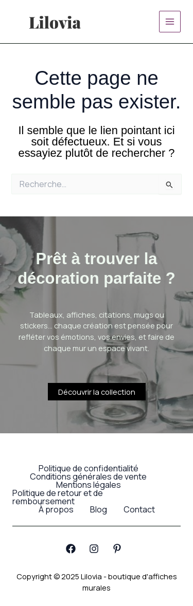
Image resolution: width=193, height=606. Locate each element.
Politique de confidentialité (88, 468)
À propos (56, 509)
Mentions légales (88, 485)
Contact (139, 509)
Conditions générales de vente (88, 476)
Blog (98, 509)
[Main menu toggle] (170, 21)
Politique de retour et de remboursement (57, 497)
